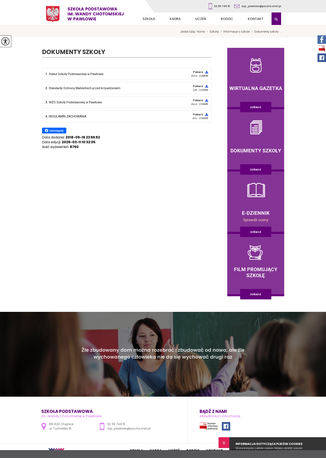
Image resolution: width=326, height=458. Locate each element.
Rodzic (227, 18)
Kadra (175, 18)
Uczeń (200, 18)
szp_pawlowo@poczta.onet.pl (257, 6)
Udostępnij (54, 130)
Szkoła (149, 18)
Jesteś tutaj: (188, 31)
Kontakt (255, 18)
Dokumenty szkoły (73, 52)
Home (201, 31)
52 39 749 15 (219, 6)
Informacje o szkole (234, 31)
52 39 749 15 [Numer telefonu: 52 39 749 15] (116, 424)
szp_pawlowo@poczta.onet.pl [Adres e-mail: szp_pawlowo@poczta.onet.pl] (129, 428)
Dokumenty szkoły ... (265, 31)
